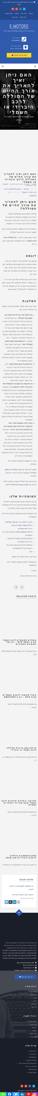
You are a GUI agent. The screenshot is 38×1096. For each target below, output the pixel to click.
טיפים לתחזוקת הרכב (12, 189)
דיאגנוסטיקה (32, 1057)
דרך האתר (16, 557)
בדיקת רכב (33, 1054)
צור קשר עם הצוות (25, 977)
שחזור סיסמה (9, 13)
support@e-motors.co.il (27, 970)
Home (27, 123)
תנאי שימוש (23, 17)
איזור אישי (24, 13)
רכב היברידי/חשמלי (28, 192)
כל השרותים (32, 1051)
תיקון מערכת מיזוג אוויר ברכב (27, 1063)
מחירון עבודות (32, 1072)
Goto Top (20, 913)
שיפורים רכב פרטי (31, 1066)
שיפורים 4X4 (32, 1069)
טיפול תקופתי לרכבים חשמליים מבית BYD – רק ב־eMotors (19, 696)
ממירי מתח (22, 525)
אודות (34, 998)
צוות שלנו (33, 1004)
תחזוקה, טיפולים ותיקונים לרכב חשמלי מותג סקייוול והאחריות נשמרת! (19, 803)
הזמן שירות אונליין (19, 55)
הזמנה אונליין (32, 992)
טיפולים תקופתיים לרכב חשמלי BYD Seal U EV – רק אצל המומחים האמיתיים (19, 642)
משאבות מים (21, 532)
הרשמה (17, 13)
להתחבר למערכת (24, 886)
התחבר (31, 13)
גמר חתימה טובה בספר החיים (16, 587)
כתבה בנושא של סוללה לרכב (17, 485)
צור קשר (33, 1007)
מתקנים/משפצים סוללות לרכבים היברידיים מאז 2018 (21, 857)
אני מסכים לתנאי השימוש (27, 898)
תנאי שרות (15, 17)
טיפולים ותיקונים (31, 1060)
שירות (34, 1001)
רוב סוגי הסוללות (11, 522)
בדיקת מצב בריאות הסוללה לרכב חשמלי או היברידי (21, 749)
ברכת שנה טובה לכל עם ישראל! (22, 587)
